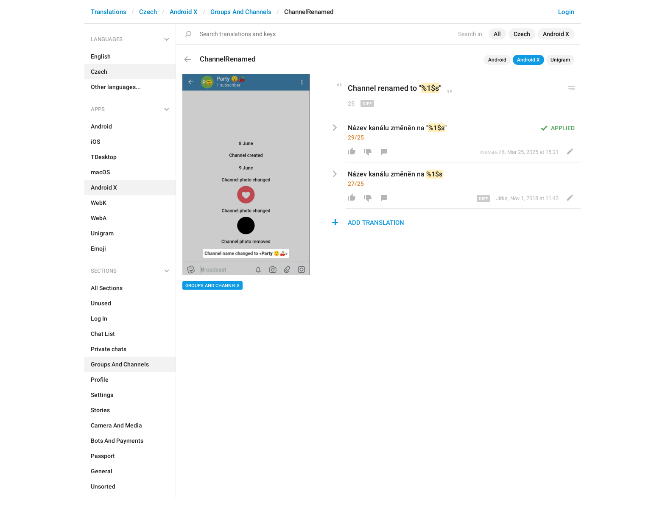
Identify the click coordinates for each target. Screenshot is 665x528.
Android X (184, 12)
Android (497, 60)
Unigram (560, 60)
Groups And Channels (240, 12)
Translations (108, 12)
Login (566, 12)
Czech (148, 12)
